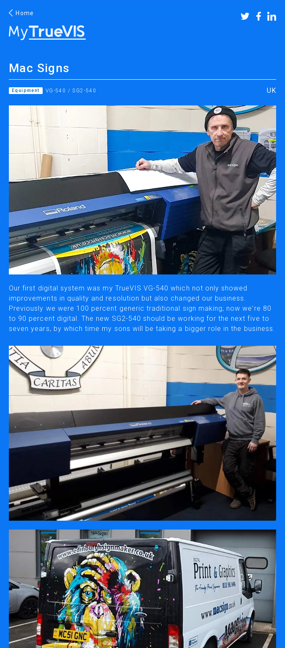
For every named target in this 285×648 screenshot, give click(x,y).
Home (21, 12)
